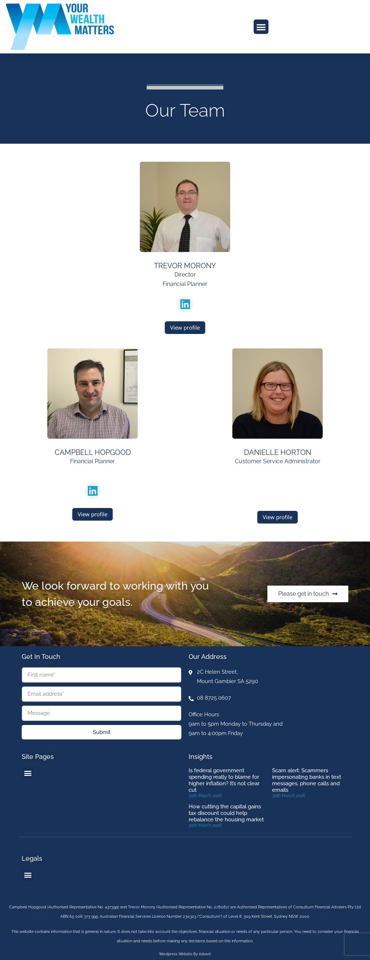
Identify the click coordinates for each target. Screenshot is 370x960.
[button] (261, 26)
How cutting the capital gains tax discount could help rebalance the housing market (226, 813)
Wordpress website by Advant (185, 954)
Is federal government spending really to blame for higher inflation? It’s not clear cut (224, 780)
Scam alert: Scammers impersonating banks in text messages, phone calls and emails (306, 780)
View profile (185, 327)
